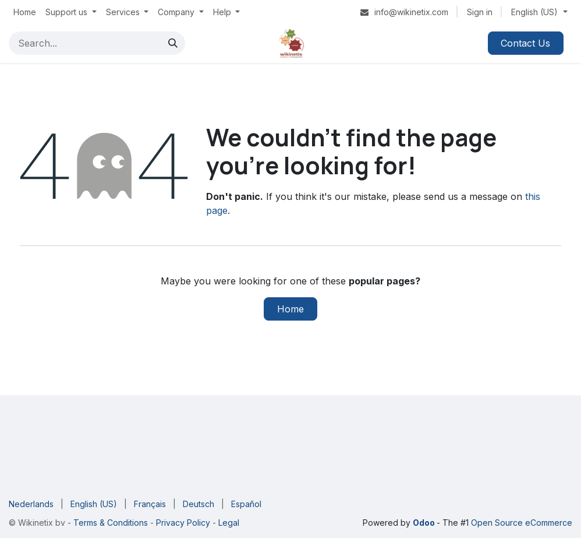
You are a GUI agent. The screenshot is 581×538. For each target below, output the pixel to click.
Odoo (425, 523)
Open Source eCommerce (521, 523)
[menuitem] (25, 12)
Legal (228, 523)
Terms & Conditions (111, 523)
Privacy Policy (182, 523)
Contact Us (525, 43)
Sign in (480, 12)
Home (290, 309)
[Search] (173, 43)
